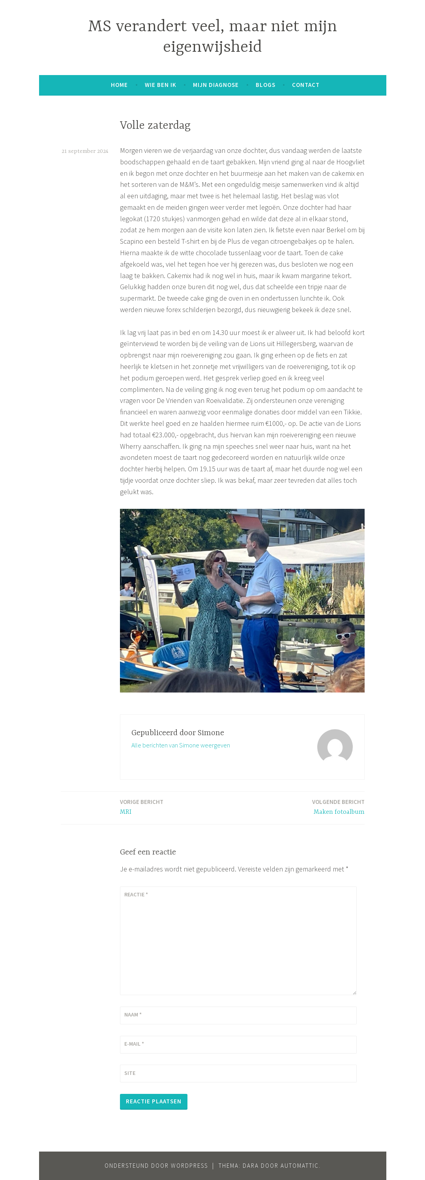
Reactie (136, 894)
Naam (133, 1014)
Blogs (265, 84)
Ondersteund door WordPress (156, 1165)
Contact (306, 84)
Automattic (300, 1165)
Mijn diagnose (216, 84)
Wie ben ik (160, 84)
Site (129, 1072)
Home (119, 84)
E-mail (134, 1043)
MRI (141, 806)
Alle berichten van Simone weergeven (180, 745)
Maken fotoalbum (338, 806)
